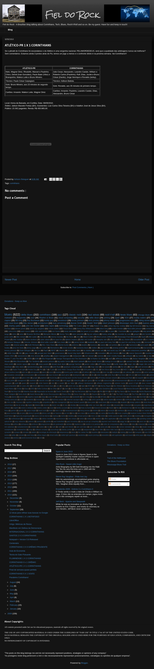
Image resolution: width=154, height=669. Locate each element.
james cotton (90, 364)
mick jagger (67, 380)
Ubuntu (62, 350)
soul (32, 318)
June (12, 590)
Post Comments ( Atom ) (83, 287)
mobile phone (127, 416)
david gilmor (65, 375)
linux (124, 353)
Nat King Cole (16, 391)
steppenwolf (88, 429)
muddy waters (140, 318)
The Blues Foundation (116, 461)
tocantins (95, 432)
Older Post (143, 279)
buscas (47, 399)
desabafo (124, 402)
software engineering (104, 383)
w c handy (150, 339)
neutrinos (46, 367)
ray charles (125, 339)
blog (150, 397)
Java (66, 388)
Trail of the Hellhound (116, 458)
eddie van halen (94, 405)
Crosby (19, 388)
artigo (43, 397)
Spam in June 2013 (64, 451)
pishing (107, 318)
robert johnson (108, 323)
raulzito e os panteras (93, 424)
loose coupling (123, 413)
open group (88, 380)
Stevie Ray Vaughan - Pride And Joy (71, 476)
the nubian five (83, 432)
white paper (140, 435)
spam (117, 318)
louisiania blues (82, 348)
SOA (127, 318)
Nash (6, 391)
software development (85, 383)
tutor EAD (148, 432)
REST (53, 350)
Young (6, 397)
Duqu (26, 388)
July (12, 586)
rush (53, 427)
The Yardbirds (34, 361)
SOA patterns (88, 369)
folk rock (131, 375)
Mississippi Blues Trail (116, 464)
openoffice (133, 418)
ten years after (25, 386)
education (117, 405)
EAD (32, 388)
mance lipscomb (135, 353)
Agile (83, 386)
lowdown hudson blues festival (141, 413)
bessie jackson (48, 361)
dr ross (65, 405)
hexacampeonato (71, 410)
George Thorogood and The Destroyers (71, 358)
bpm (121, 361)
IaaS (110, 358)
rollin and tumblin (41, 331)
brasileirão (29, 399)
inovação (111, 410)
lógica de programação (24, 416)
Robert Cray (99, 326)
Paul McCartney (80, 391)
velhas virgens (42, 435)
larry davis (81, 413)
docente (46, 405)
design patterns (135, 402)
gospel (136, 334)
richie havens (43, 383)
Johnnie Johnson (30, 342)
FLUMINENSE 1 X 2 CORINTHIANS (25, 558)
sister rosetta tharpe (114, 356)
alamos (14, 397)
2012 (9, 487)
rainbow (69, 424)
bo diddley (87, 350)
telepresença (64, 432)
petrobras (133, 421)
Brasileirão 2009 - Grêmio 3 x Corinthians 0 (74, 489)
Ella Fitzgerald (47, 358)
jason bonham (12, 413)
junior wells (8, 337)
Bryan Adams (9, 388)
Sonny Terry (64, 334)
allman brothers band (11, 372)
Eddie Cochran (42, 388)
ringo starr (95, 367)
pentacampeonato (121, 380)
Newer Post (11, 279)
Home (77, 279)
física (6, 410)
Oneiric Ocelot (61, 391)
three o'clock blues (46, 386)
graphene (43, 378)
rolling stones (144, 320)
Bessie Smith (76, 323)
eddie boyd (101, 375)
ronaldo (33, 427)
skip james (147, 331)
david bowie (102, 402)
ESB (36, 358)
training (122, 432)
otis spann (114, 339)
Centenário (14, 543)
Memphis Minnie (50, 334)
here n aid (58, 410)
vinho (14, 334)
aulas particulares (64, 397)
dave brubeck (53, 375)
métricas (36, 418)
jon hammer (57, 413)
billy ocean (133, 397)
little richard (20, 337)
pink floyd (56, 367)
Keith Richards (33, 345)
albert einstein (147, 369)
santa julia (104, 427)
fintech (111, 408)
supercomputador (10, 386)
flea (117, 408)
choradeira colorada (14, 375)
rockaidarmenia (22, 427)
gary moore (29, 353)
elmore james (20, 328)
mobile (102, 416)
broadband (116, 372)
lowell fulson (8, 416)
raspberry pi (78, 424)
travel (130, 432)
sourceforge (55, 429)
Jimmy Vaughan (139, 358)
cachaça (86, 399)
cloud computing (65, 318)
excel (52, 408)
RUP (112, 391)
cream (33, 364)
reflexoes (126, 424)
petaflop (47, 356)
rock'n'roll (110, 314)
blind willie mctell (47, 342)
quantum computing (71, 367)
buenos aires (148, 323)
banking (58, 372)
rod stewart (89, 356)
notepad (90, 418)
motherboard (15, 418)
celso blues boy (145, 361)
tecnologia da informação (48, 432)
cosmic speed (21, 364)
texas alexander (70, 331)
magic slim (131, 364)
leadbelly (91, 342)
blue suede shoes (95, 361)
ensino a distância (27, 408)
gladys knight (31, 410)
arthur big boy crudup (116, 326)
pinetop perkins (119, 348)
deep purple (43, 364)
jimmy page (31, 348)
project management (61, 356)
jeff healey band (104, 364)
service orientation (125, 427)
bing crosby (96, 372)
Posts (112, 479)
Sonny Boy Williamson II (86, 328)
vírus (63, 386)
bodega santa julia (10, 399)
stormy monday (57, 337)
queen (24, 383)
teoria (73, 432)
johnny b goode (33, 413)
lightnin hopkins (71, 339)
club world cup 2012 (114, 350)
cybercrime (12, 331)
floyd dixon (122, 375)
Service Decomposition (51, 394)
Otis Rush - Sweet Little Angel (68, 464)
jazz (60, 314)
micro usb (94, 416)
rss (48, 427)
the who (124, 367)
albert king (104, 328)
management (21, 380)
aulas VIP (51, 397)
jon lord (66, 413)
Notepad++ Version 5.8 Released (23, 539)
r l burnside (121, 331)
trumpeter (138, 432)
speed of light (133, 383)
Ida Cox (37, 350)
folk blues (138, 408)
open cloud (123, 418)
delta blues (26, 314)
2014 (9, 479)
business (93, 345)
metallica (71, 416)
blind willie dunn (74, 350)
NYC (150, 388)
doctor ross (56, 405)
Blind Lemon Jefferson (105, 337)
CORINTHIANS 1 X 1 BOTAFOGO (24, 517)
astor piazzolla (78, 334)
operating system (146, 418)
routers (41, 427)
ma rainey (44, 337)
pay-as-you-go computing (89, 421)
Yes (150, 394)
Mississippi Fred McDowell (127, 337)
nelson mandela (47, 418)
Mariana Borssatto (132, 388)
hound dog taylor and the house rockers (73, 378)
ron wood (105, 367)
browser (39, 399)
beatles (84, 345)
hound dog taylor (74, 353)
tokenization (105, 432)
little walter (33, 337)
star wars (77, 429)
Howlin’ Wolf (92, 323)
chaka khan (140, 399)
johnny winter (109, 320)
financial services (100, 408)
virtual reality (53, 435)
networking (77, 380)
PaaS (46, 350)
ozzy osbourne (20, 421)
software (129, 356)
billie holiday (18, 339)
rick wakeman (9, 427)
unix (57, 386)
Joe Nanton (86, 388)
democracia (114, 402)
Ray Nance (121, 391)
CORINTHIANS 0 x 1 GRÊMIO (22, 562)
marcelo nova (43, 380)
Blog (10, 30)
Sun (101, 394)
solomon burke (120, 383)
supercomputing (134, 348)
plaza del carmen (136, 380)
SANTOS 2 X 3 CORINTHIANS (22, 535)
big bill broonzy (136, 326)
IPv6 (41, 369)
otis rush (98, 380)
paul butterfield (59, 421)
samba (115, 367)
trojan (132, 367)
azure (51, 372)
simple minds (147, 427)
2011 (9, 491)
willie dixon (94, 318)
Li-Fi (94, 388)
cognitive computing (32, 402)
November (14, 502)
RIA (101, 391)
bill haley (104, 397)
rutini (60, 427)
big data (95, 397)
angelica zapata (33, 397)
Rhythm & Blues (46, 318)
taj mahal (139, 356)
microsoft (147, 342)
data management (60, 402)
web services (143, 367)
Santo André (22, 394)
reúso (150, 424)
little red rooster (87, 339)
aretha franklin (117, 328)
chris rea (10, 402)
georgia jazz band (45, 353)
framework (148, 408)
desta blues (148, 402)
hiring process (85, 410)
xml (40, 438)
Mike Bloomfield (19, 361)
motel (6, 418)
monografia (148, 416)
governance (59, 353)
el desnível (127, 405)
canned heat (131, 361)
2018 (9, 464)
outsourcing (108, 380)
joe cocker (43, 348)
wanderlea (81, 435)
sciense (100, 356)
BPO (96, 386)
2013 (9, 483)
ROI (106, 391)
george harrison (75, 364)
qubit (16, 383)
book (21, 399)
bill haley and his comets (117, 397)
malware (8, 318)
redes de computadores (111, 424)
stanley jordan (66, 429)
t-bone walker (53, 328)
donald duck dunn (59, 364)
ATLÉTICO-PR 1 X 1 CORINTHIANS (25, 566)
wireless (16, 438)
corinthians (14, 183)
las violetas (92, 413)
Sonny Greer (78, 394)
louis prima (11, 380)
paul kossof (104, 348)
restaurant (141, 424)
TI (112, 394)
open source (26, 331)
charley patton (15, 326)
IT (46, 369)
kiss (73, 413)
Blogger (84, 663)
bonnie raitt (99, 350)
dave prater (91, 402)
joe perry (22, 413)
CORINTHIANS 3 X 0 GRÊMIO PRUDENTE (28, 547)
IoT (61, 388)
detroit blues (8, 405)
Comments (115, 484)
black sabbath (79, 361)
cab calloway (127, 372)
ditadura (38, 405)
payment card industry (109, 421)
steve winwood (126, 429)
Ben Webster (118, 386)
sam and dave (82, 427)
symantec (7, 432)
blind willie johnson (134, 328)
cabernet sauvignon (73, 399)
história (95, 410)
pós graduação (58, 424)
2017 (9, 468)
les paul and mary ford (107, 342)
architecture (43, 323)
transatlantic (138, 339)
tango (6, 334)
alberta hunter (63, 345)
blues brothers (31, 339)
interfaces (120, 410)
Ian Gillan (53, 388)
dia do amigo (20, 405)
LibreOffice (14, 520)
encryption (137, 405)
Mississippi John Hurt (128, 323)
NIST (143, 388)
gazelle (21, 410)
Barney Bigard (106, 386)
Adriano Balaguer (14, 342)
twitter (14, 435)
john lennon (114, 353)
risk (53, 383)
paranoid (40, 421)
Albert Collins (88, 337)
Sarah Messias (35, 394)
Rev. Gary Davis (48, 345)
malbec (94, 348)
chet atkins (150, 399)
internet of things (133, 410)
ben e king (86, 397)
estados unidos (41, 408)
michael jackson (82, 416)
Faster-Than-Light (19, 369)
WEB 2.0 (126, 369)
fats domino (74, 408)
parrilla (48, 421)
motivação (26, 418)
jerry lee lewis (18, 348)
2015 (9, 476)
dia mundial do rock (123, 334)
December (14, 498)
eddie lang (11, 353)
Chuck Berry (68, 328)
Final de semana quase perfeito (22, 570)
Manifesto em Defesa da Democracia (25, 528)
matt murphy (55, 380)
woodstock (62, 320)
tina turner (147, 348)
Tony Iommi (116, 369)
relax (133, 424)
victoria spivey (19, 345)
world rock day (73, 386)
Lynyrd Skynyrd (118, 388)
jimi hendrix (146, 334)
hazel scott (42, 410)
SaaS (143, 337)
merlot (63, 416)
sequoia (113, 427)
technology (63, 326)
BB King (18, 320)
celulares (119, 399)
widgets (149, 435)
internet (92, 378)
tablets (34, 432)
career (102, 345)
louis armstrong (59, 323)
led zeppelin (139, 378)
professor (35, 424)
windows (7, 438)
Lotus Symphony (104, 388)
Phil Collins (77, 326)
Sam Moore (106, 369)
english (15, 408)
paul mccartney (72, 421)
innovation (102, 353)
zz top (149, 356)
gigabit (17, 378)
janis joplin (144, 345)
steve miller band (112, 429)
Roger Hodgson (9, 394)
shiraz (137, 427)
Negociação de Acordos (45, 391)
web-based (129, 435)
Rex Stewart (132, 391)
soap (30, 429)
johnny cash (46, 413)
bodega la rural (111, 361)
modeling (138, 416)
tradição (114, 432)
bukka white (107, 334)
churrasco (19, 402)
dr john (123, 345)
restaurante (77, 356)
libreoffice (111, 413)
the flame (69, 337)
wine (21, 334)
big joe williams (93, 334)
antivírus (75, 345)
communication (29, 375)
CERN (29, 358)
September (15, 509)
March (13, 601)
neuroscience (60, 418)
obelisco (98, 418)
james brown (79, 342)
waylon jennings (93, 435)
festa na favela (86, 408)
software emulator (41, 429)
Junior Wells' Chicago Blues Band (69, 369)
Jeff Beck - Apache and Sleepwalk (70, 501)
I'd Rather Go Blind (97, 358)
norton (82, 418)
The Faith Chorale (122, 394)
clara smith (8, 364)
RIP (88, 326)
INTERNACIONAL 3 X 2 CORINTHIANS (26, 532)
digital (30, 405)
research (32, 383)
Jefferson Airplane (122, 358)
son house (56, 331)
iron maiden (146, 410)
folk (20, 353)
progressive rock (127, 320)
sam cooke (93, 427)
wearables (105, 435)
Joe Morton (75, 388)
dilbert (87, 375)
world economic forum (29, 438)
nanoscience (22, 356)
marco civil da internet (42, 416)
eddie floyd (111, 375)
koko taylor (49, 326)
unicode (21, 435)
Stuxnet (94, 394)
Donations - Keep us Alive (15, 301)
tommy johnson (10, 350)
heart (51, 410)
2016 (9, 472)
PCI (70, 391)
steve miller (99, 429)
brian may (106, 372)
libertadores (54, 348)
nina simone (35, 356)
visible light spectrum (68, 435)
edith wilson (107, 405)
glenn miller (26, 378)
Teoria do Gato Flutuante (20, 554)
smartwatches (21, 429)
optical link (8, 421)
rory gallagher (134, 331)
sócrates (26, 432)
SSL (97, 369)
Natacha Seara (28, 391)
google (35, 378)
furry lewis (61, 342)
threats (35, 386)
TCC (107, 394)
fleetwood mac (127, 408)
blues (8, 314)
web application (117, 435)
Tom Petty (135, 394)
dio (93, 375)
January (13, 609)
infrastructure (89, 353)
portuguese (25, 424)
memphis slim (101, 339)
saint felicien (69, 427)
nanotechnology (33, 367)
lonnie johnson (77, 320)
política (15, 424)
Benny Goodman (131, 386)
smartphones (8, 429)
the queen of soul (87, 331)
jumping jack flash (126, 378)
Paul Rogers (92, 391)
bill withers (85, 372)
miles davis (19, 367)
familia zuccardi (61, 408)
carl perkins (113, 345)
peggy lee (123, 421)
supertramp (148, 429)
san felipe (70, 383)
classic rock (75, 314)
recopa (85, 367)
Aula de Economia (17, 551)
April (12, 597)
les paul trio (57, 339)
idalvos (103, 410)
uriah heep (30, 435)
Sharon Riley (66, 394)
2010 (9, 495)
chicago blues (144, 315)
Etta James (28, 323)
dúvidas (73, 405)
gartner (13, 410)
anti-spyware (35, 372)
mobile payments (114, 416)
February (14, 605)
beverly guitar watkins (71, 372)
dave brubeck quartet (77, 402)
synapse (17, 432)
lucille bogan (119, 364)
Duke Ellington (25, 350)
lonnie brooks (68, 348)
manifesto (32, 380)
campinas (137, 372)
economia (82, 405)
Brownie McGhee (33, 334)
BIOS (90, 386)
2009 (9, 613)
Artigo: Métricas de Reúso (20, 524)
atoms (44, 372)
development (77, 375)
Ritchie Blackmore (145, 391)
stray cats (137, 429)
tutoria (6, 435)
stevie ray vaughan (37, 328)
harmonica (133, 345)
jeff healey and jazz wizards (107, 378)
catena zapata (108, 399)
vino (78, 337)
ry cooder (60, 383)
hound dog (53, 378)
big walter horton (63, 361)
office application (110, 418)
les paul (111, 331)
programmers (45, 424)
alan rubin (135, 369)
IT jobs (52, 369)
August (13, 582)
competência (46, 402)
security (81, 318)
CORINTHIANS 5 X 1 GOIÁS (21, 574)
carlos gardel (96, 399)
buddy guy (48, 320)
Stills (87, 394)
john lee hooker (33, 326)
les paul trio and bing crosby (130, 342)
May (12, 593)
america (22, 397)
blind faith (142, 397)
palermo (31, 421)
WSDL (144, 394)
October (13, 506)
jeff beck (101, 331)
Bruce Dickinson (146, 386)
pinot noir (142, 421)
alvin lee (25, 372)
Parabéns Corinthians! (19, 577)
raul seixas (93, 314)
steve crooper (146, 383)
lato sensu (101, 413)
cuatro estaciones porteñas (136, 350)
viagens (7, 345)
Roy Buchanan (33, 320)
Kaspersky (21, 318)
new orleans (72, 418)
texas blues (126, 314)
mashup (55, 416)
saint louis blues (11, 323)
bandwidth (76, 397)
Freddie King (32, 369)
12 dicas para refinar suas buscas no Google (28, 513)
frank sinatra (142, 375)
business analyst (58, 399)
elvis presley (94, 320)
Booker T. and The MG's (13, 358)
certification (129, 399)
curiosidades (41, 375)
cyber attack (45, 339)
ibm (69, 342)
